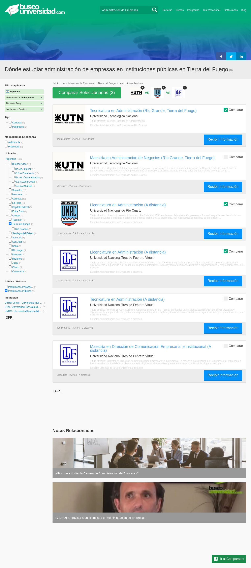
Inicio (56, 83)
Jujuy (15, 263)
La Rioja (16, 203)
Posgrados (193, 10)
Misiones (17, 258)
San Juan (17, 241)
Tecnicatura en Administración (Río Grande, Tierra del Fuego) (143, 110)
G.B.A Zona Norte (24, 173)
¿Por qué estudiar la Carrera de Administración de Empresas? (97, 473)
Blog (243, 10)
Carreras (167, 10)
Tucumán (17, 219)
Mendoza (17, 194)
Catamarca (18, 271)
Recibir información (222, 139)
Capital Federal (20, 207)
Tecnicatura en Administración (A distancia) (127, 299)
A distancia (14, 142)
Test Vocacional (211, 10)
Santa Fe (17, 190)
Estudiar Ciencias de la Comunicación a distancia (116, 367)
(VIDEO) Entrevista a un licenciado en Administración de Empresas (101, 517)
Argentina (11, 159)
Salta (15, 246)
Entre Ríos (18, 211)
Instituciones (231, 10)
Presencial (14, 146)
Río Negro (17, 250)
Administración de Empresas (78, 83)
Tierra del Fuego (21, 224)
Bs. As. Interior (23, 169)
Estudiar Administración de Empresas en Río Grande (118, 125)
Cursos (180, 10)
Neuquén (17, 254)
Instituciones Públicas (21, 291)
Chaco (15, 267)
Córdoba (17, 198)
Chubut (16, 215)
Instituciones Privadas (22, 287)
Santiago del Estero (22, 233)
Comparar (233, 110)
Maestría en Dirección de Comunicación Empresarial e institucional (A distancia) (150, 348)
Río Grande (21, 229)
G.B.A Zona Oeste (25, 181)
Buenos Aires (19, 164)
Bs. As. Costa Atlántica (27, 177)
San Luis (17, 237)
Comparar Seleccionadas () (87, 92)
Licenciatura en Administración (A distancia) (128, 205)
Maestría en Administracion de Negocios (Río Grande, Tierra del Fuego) (152, 158)
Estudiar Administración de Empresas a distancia (116, 222)
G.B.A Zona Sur (23, 186)
